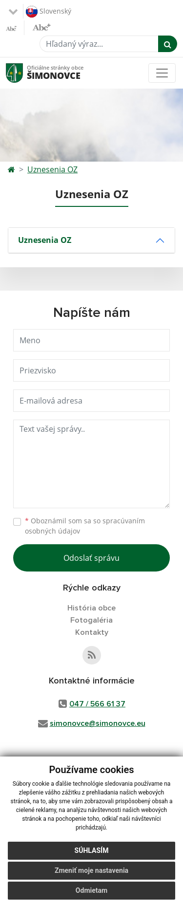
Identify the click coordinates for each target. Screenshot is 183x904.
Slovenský (48, 12)
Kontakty (91, 632)
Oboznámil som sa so (85, 525)
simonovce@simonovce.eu (97, 723)
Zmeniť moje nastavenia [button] (91, 870)
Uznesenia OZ (52, 169)
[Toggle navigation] (162, 73)
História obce (91, 608)
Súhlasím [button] (92, 850)
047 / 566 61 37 (97, 704)
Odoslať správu (91, 558)
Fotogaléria (91, 620)
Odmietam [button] (91, 890)
